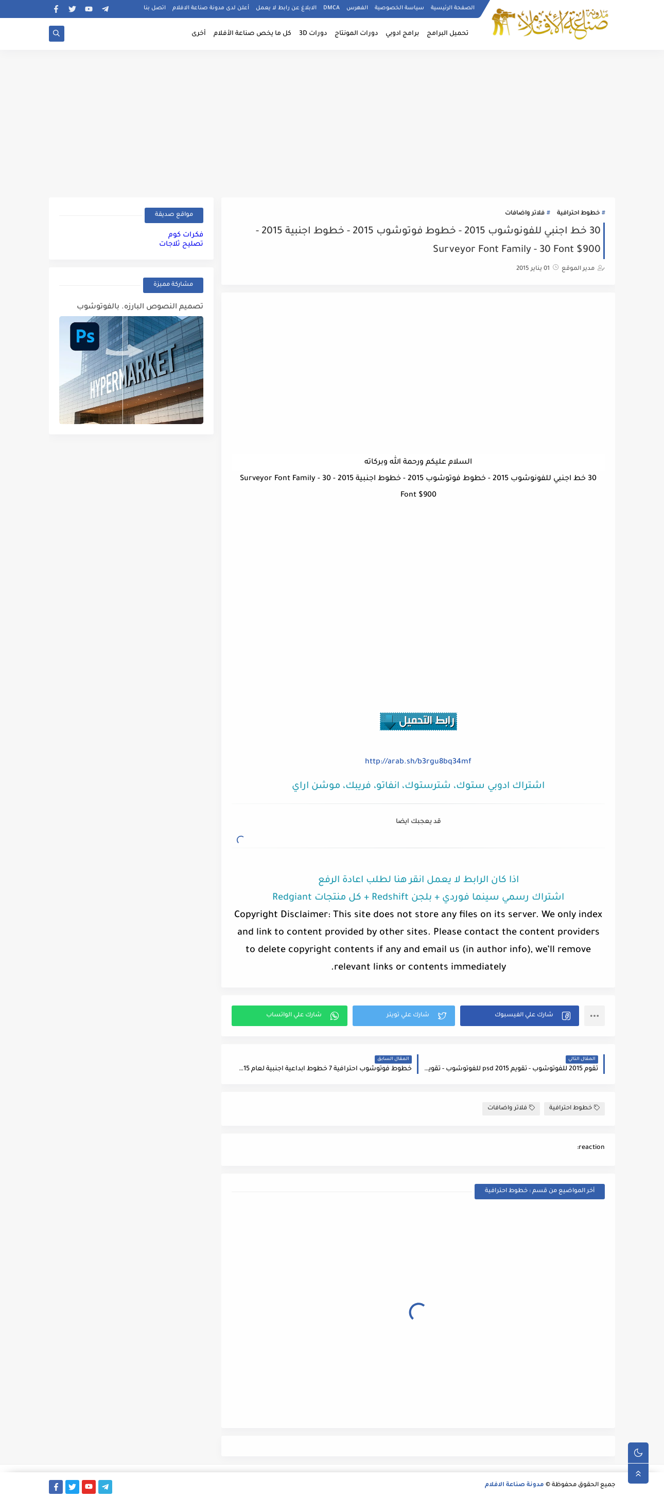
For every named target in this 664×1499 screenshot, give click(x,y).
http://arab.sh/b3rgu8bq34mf (418, 762)
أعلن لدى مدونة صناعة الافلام (210, 8)
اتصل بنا (155, 8)
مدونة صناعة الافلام (514, 1485)
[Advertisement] (332, 122)
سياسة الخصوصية (399, 8)
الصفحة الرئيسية (453, 8)
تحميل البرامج (447, 34)
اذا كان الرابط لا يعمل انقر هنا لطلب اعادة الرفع (418, 880)
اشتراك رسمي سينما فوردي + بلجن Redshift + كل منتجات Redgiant (418, 898)
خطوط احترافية (578, 213)
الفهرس (357, 8)
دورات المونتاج (356, 34)
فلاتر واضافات (525, 213)
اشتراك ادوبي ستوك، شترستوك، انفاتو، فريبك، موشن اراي (418, 786)
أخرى (198, 34)
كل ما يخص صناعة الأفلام (252, 34)
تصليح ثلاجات (181, 244)
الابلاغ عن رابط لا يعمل (286, 8)
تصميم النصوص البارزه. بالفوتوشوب (140, 307)
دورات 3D (313, 34)
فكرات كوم (185, 235)
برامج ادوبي (402, 34)
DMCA (331, 8)
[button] (519, 1016)
